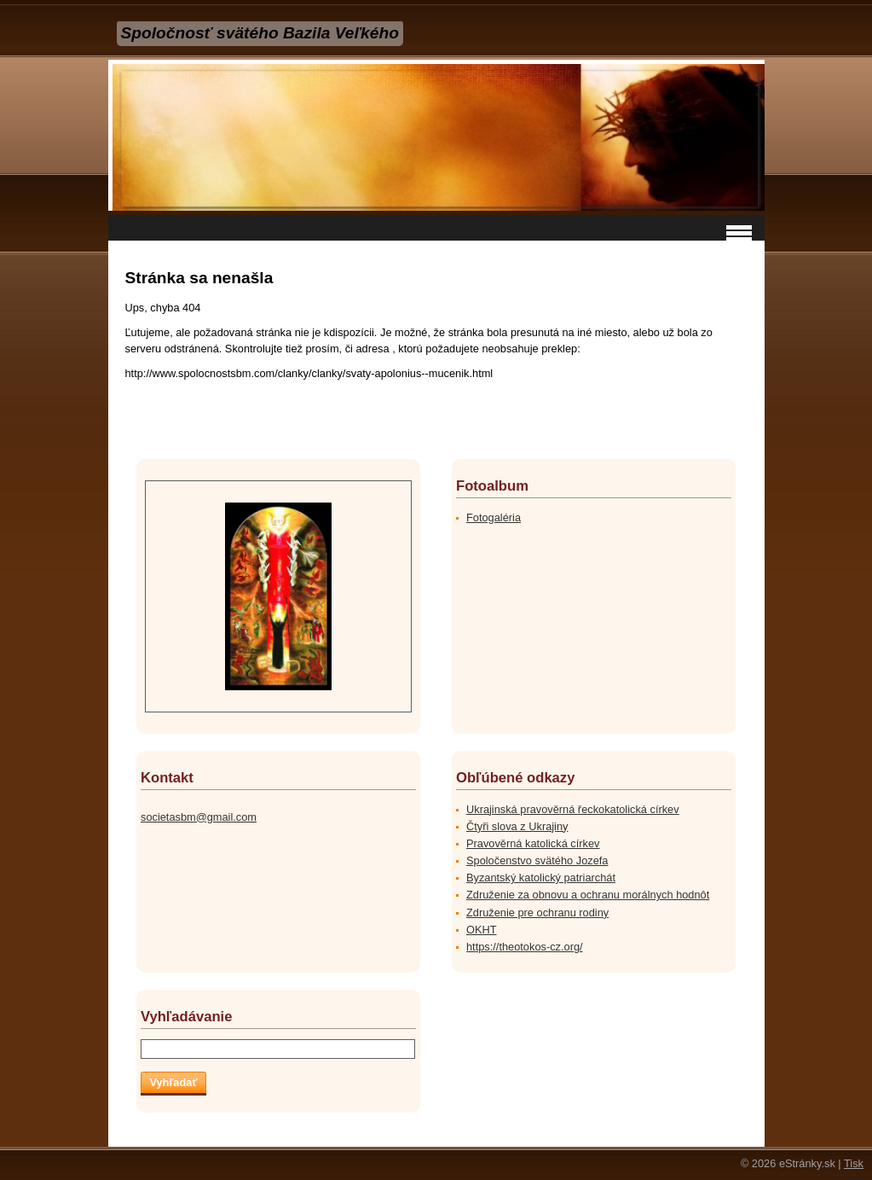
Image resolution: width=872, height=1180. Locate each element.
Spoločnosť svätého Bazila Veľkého (260, 33)
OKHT (481, 929)
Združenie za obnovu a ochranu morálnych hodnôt (587, 894)
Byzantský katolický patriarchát (540, 877)
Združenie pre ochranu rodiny (537, 912)
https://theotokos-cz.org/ (524, 946)
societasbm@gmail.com (199, 817)
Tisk (853, 1163)
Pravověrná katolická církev (532, 843)
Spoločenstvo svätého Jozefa (537, 860)
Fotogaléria (493, 517)
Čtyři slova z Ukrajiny (517, 826)
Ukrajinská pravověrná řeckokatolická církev (572, 809)
